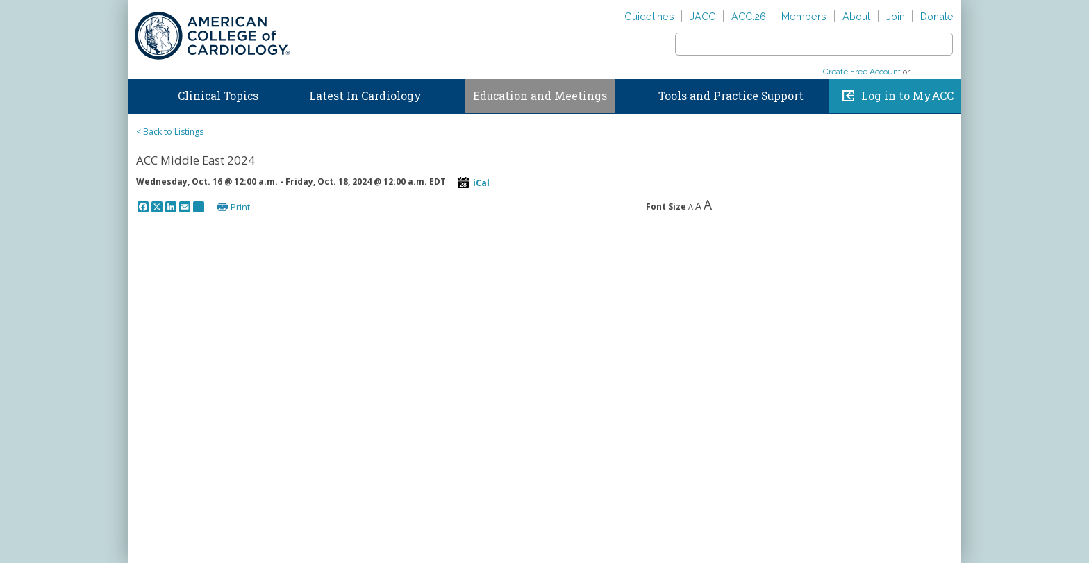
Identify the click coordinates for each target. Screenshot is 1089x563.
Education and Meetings (540, 96)
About (856, 16)
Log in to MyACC (907, 96)
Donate (937, 16)
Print (240, 207)
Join (895, 16)
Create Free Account (862, 71)
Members (803, 16)
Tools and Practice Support (731, 96)
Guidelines (649, 16)
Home (141, 93)
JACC (702, 16)
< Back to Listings (169, 131)
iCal (481, 183)
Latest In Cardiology (365, 96)
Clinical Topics (218, 96)
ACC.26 (748, 16)
